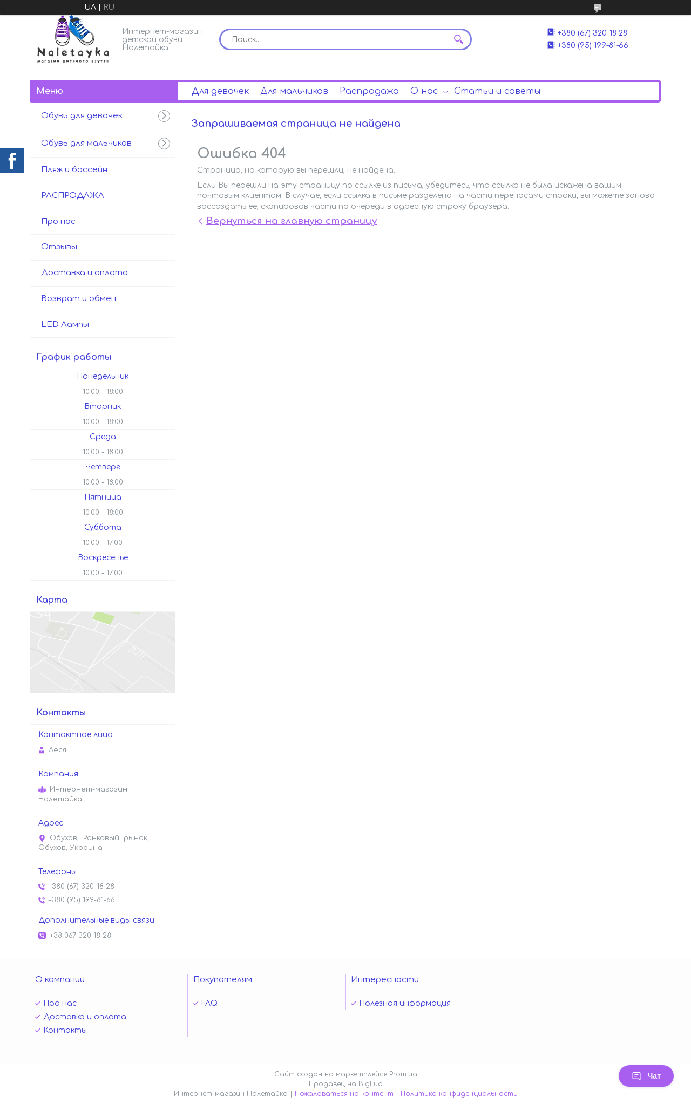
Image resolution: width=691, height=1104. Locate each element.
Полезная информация (405, 1003)
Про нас (58, 221)
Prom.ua (403, 1074)
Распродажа (369, 91)
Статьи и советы (497, 91)
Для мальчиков (294, 91)
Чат (646, 1076)
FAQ (209, 1003)
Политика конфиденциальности (459, 1094)
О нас (424, 91)
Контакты (65, 1030)
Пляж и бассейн (74, 169)
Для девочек (220, 91)
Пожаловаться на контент (344, 1094)
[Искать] (458, 39)
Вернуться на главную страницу (291, 221)
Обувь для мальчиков (86, 143)
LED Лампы (65, 324)
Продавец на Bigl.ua (346, 1084)
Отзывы (59, 246)
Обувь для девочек (82, 115)
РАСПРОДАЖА (72, 195)
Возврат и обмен (78, 298)
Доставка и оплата (84, 272)
